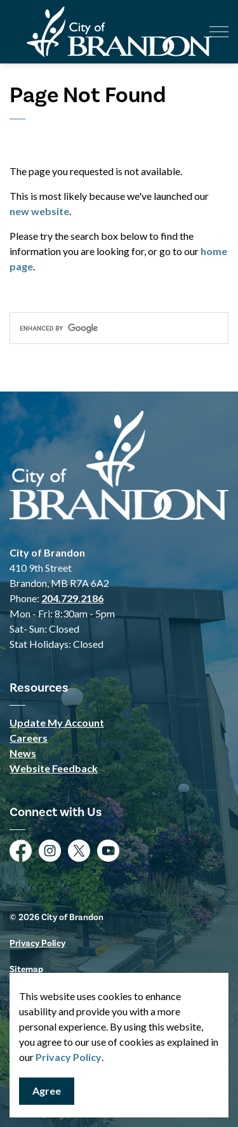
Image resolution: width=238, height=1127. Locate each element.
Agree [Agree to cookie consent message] (47, 1091)
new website (39, 211)
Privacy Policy (69, 1057)
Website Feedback (54, 768)
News (23, 753)
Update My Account (57, 722)
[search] (119, 328)
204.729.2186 (72, 598)
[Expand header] (219, 31)
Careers (29, 738)
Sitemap (26, 969)
